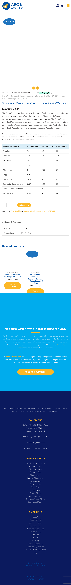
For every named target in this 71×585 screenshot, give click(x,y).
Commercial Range (35, 502)
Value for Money (35, 523)
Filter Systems (35, 475)
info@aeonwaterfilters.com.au (35, 449)
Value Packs (35, 490)
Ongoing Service (35, 526)
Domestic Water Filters (35, 499)
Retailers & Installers (35, 529)
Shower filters (35, 484)
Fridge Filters (35, 493)
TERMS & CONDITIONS (35, 566)
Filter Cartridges (16, 211)
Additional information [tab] (11, 222)
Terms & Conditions (35, 544)
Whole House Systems (16, 96)
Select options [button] (12, 286)
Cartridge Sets (35, 472)
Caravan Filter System (36, 478)
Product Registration (35, 547)
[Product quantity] (8, 205)
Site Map (35, 535)
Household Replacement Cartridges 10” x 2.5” (41, 96)
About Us (35, 517)
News (35, 538)
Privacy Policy (35, 532)
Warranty (35, 541)
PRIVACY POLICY (35, 563)
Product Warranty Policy (36, 550)
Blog (35, 553)
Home (4, 96)
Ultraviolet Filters (35, 496)
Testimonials (35, 520)
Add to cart (24, 205)
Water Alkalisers (35, 466)
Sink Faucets (35, 481)
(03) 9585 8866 (39, 443)
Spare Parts (35, 487)
